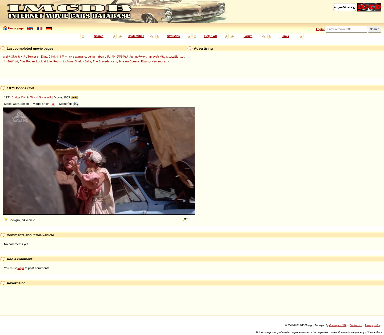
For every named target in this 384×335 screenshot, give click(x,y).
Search (98, 36)
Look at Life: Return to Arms (55, 61)
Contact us (356, 325)
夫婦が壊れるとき (14, 56)
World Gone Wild (41, 97)
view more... (159, 61)
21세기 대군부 (58, 56)
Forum (248, 36)
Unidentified (136, 36)
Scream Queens (128, 61)
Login (319, 29)
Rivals (145, 61)
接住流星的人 (120, 56)
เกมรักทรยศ (10, 61)
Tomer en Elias (37, 56)
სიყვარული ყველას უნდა (148, 56)
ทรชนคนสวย (77, 56)
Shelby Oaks (83, 61)
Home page (15, 28)
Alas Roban (27, 61)
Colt (23, 97)
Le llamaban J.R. (99, 56)
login (21, 268)
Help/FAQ (210, 36)
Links (285, 36)
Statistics (173, 36)
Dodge (15, 97)
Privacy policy (372, 325)
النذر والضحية (176, 56)
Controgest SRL (337, 325)
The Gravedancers (105, 61)
